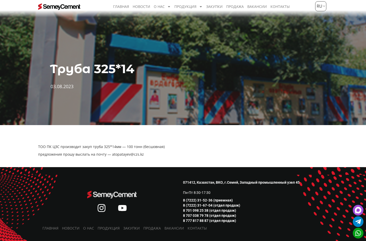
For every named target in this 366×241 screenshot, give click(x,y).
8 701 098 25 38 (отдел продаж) (209, 210)
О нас (162, 6)
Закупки (214, 6)
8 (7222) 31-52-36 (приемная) (208, 200)
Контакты (280, 6)
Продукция (188, 6)
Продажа (235, 6)
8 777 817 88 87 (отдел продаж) (209, 221)
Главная (121, 6)
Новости (141, 6)
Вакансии (257, 6)
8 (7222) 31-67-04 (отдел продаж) (211, 205)
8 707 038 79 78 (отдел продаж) (209, 215)
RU (319, 6)
